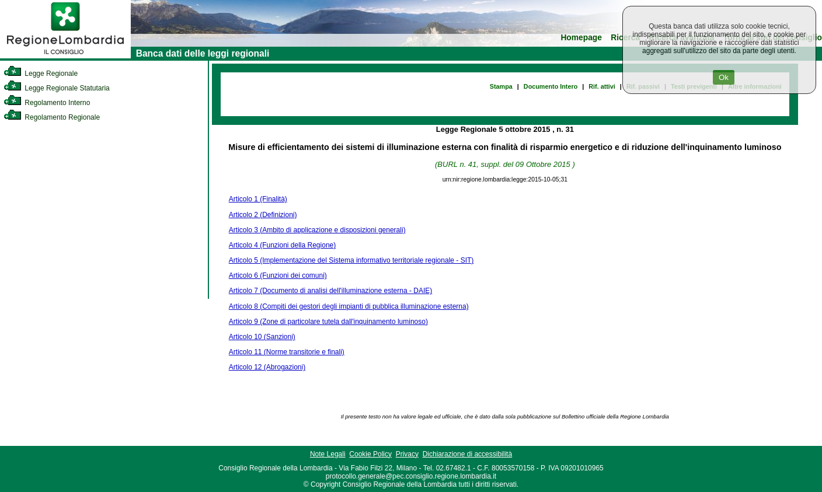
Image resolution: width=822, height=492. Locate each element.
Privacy (407, 454)
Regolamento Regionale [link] (52, 117)
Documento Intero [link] (550, 86)
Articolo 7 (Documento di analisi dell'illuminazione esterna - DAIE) (330, 291)
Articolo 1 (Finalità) (258, 199)
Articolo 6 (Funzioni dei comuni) (278, 275)
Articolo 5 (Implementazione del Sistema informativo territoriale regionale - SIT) (351, 260)
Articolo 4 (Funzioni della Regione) (282, 245)
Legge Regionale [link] (41, 73)
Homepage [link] (581, 37)
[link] (65, 56)
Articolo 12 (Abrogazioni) (267, 367)
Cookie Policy (370, 454)
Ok (724, 77)
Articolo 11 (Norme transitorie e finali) (286, 352)
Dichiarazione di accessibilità (467, 454)
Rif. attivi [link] (601, 86)
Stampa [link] (501, 86)
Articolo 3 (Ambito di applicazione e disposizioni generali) (317, 230)
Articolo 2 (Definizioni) (263, 215)
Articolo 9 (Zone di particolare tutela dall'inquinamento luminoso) (328, 321)
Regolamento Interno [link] (47, 103)
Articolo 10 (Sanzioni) (262, 337)
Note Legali (328, 454)
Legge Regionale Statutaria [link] (57, 88)
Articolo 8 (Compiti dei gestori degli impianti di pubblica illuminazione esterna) (349, 306)
